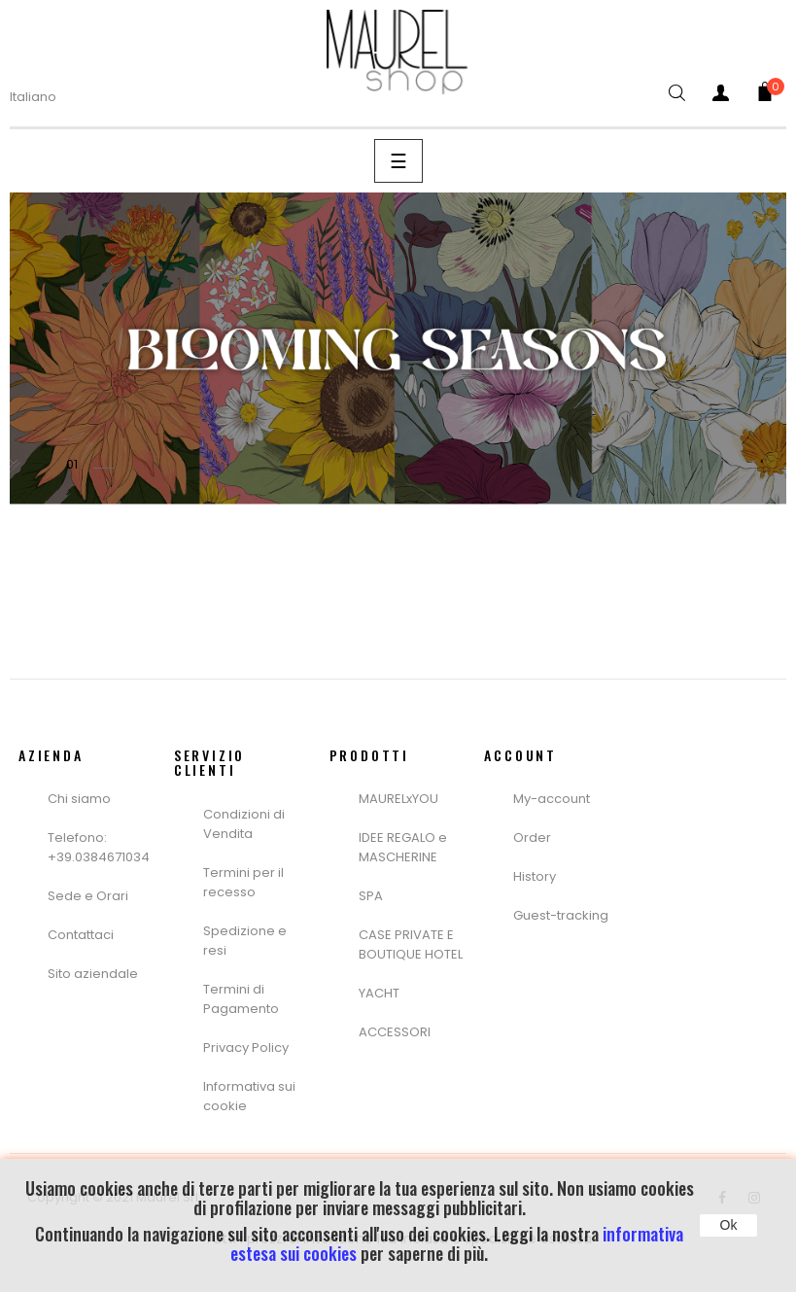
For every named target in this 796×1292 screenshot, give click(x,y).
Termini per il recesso (243, 882)
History (534, 876)
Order (532, 837)
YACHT (379, 993)
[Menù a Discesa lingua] (45, 97)
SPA (371, 896)
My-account (551, 798)
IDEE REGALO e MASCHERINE (403, 847)
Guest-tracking (560, 915)
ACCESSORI (395, 1032)
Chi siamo (79, 798)
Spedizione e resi (245, 941)
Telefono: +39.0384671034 (99, 847)
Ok (729, 1225)
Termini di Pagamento (241, 999)
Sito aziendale (93, 973)
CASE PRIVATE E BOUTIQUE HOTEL (411, 944)
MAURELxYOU (398, 798)
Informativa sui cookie (249, 1096)
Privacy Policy (246, 1047)
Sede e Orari (88, 896)
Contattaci (81, 934)
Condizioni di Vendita (244, 824)
